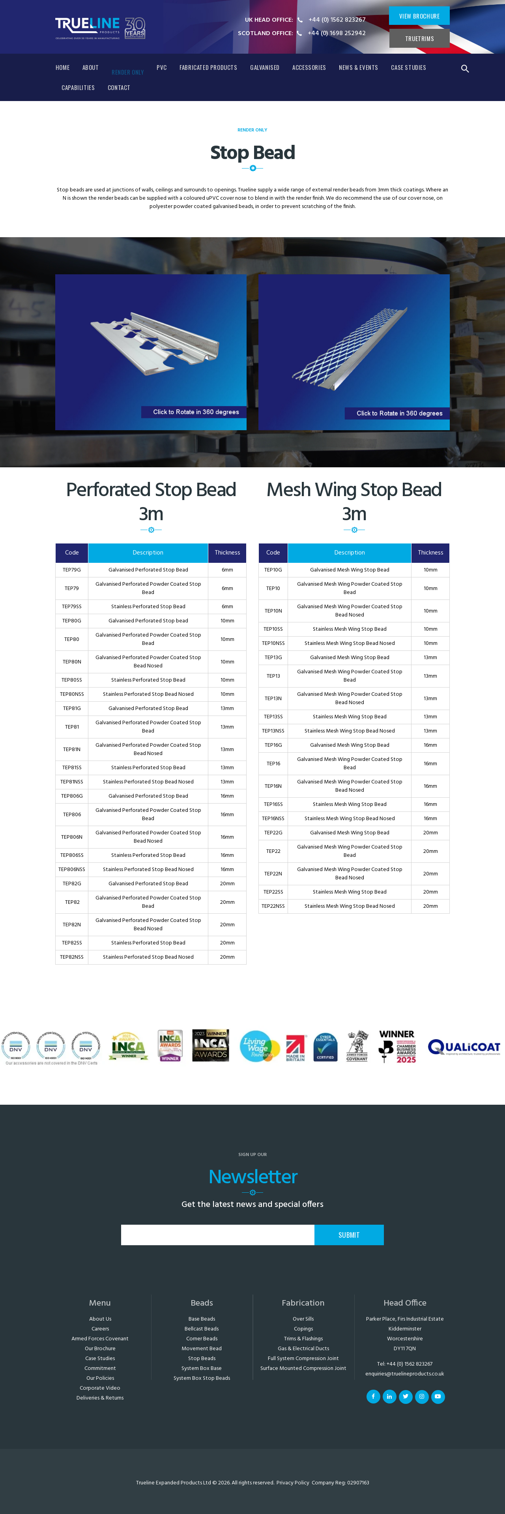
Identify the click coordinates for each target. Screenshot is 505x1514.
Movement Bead (201, 1348)
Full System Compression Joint (303, 1358)
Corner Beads (201, 1338)
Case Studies (100, 1358)
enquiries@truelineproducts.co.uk (404, 1374)
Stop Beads (201, 1358)
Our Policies (100, 1378)
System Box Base (201, 1368)
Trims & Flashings (303, 1338)
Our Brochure (100, 1348)
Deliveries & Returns (100, 1398)
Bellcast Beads (202, 1329)
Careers (100, 1329)
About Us (100, 1319)
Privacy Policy (293, 1483)
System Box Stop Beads (202, 1378)
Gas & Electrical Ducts (303, 1348)
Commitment (100, 1368)
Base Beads (202, 1319)
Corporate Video (100, 1388)
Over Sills (303, 1319)
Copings (303, 1329)
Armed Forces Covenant (100, 1338)
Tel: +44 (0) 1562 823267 (404, 1364)
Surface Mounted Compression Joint (303, 1368)
